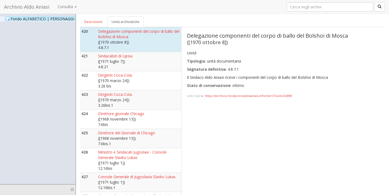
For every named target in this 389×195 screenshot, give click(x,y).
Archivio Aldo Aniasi (26, 7)
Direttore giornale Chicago (121, 113)
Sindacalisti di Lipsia (115, 55)
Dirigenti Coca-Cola (115, 75)
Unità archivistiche (125, 22)
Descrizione (93, 22)
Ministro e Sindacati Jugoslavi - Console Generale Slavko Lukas (132, 155)
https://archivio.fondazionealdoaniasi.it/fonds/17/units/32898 (248, 96)
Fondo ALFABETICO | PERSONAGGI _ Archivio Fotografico (65, 19)
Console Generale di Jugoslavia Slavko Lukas (137, 176)
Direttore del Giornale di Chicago (126, 132)
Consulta (67, 6)
